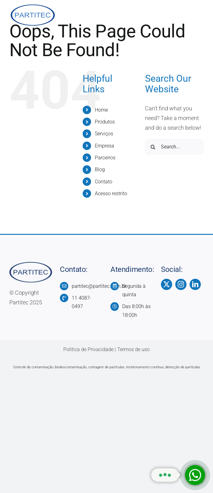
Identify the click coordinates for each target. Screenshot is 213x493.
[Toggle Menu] (199, 15)
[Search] (153, 147)
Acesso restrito (111, 193)
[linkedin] (195, 284)
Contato (103, 182)
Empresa (104, 146)
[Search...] (174, 147)
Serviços (104, 134)
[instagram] (180, 284)
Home (101, 110)
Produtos (105, 122)
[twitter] (166, 284)
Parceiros (105, 158)
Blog (100, 169)
